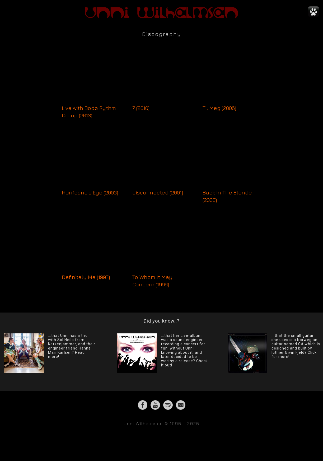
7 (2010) (140, 108)
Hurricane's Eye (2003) (90, 192)
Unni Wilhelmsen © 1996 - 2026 (161, 423)
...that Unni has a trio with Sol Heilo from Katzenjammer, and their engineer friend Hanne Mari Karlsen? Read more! (71, 346)
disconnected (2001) (157, 192)
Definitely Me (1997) (86, 277)
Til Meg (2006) (219, 108)
